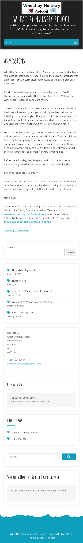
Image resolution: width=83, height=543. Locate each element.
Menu (8, 42)
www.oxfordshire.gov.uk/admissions (24, 214)
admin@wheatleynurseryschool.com (24, 363)
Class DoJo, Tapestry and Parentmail (32, 291)
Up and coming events (24, 270)
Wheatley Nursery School (41, 19)
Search (11, 247)
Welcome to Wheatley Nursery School (32, 302)
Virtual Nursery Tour (23, 312)
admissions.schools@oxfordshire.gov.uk (29, 222)
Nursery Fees (19, 280)
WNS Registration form (16, 230)
